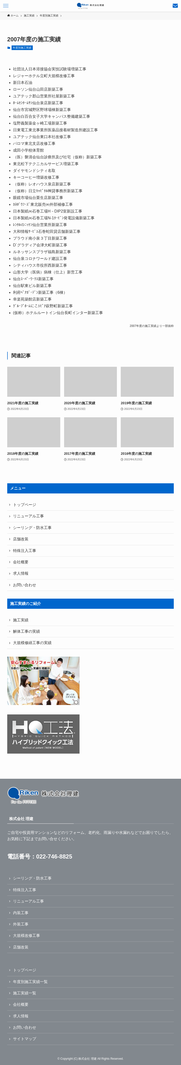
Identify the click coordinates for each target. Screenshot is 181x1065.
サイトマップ (24, 1039)
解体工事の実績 (26, 631)
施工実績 (20, 620)
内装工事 (20, 913)
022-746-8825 (54, 856)
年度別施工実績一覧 (30, 982)
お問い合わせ (24, 585)
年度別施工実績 (22, 47)
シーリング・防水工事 (32, 528)
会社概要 (20, 562)
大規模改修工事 (26, 935)
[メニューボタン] (6, 6)
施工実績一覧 (24, 993)
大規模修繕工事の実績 (32, 643)
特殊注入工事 (24, 551)
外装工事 (20, 924)
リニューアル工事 (28, 516)
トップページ (24, 505)
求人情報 (20, 573)
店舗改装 (20, 539)
